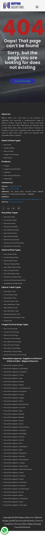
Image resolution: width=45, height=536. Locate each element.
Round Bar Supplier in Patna (13, 401)
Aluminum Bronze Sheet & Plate (15, 280)
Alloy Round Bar (9, 217)
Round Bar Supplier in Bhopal (14, 417)
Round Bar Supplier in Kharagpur (15, 433)
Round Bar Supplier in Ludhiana (15, 430)
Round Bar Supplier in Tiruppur (14, 463)
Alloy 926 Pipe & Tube (11, 311)
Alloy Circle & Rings (10, 329)
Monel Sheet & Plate (10, 261)
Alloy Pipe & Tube (10, 291)
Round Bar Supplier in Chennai (14, 485)
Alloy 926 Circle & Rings (12, 348)
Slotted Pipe (8, 179)
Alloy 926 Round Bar (11, 236)
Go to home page (22, 81)
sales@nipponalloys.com (11, 199)
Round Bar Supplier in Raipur (14, 479)
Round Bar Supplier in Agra (13, 411)
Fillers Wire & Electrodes (12, 175)
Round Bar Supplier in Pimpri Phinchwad (18, 469)
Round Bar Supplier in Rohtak (14, 414)
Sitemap (37, 524)
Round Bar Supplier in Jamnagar (15, 505)
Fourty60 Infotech (22, 527)
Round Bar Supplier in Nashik (14, 440)
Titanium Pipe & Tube (11, 301)
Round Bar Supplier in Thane (14, 375)
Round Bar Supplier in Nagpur (14, 398)
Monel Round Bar (10, 223)
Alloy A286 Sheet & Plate (12, 267)
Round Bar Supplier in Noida (14, 420)
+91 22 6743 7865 (12, 189)
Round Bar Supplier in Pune (13, 443)
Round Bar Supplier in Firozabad (15, 482)
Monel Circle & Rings (11, 335)
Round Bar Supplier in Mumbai (14, 456)
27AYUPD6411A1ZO (16, 202)
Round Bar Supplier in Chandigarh (16, 369)
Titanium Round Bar (11, 227)
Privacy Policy (21, 524)
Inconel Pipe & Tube (10, 295)
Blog (31, 524)
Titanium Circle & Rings (12, 338)
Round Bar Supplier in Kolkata (14, 437)
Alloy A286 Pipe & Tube (11, 304)
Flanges (6, 166)
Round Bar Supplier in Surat (13, 502)
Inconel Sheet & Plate (11, 257)
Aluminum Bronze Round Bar (14, 243)
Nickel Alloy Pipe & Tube (12, 314)
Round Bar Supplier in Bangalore (15, 453)
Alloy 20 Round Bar (10, 233)
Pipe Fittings (8, 158)
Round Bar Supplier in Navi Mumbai (16, 404)
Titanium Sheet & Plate (12, 264)
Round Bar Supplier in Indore (14, 395)
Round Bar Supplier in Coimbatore (16, 498)
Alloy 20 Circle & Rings (12, 345)
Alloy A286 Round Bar (11, 230)
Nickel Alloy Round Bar (11, 240)
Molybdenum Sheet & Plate (13, 283)
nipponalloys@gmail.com (32, 199)
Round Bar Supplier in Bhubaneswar (16, 427)
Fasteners (7, 172)
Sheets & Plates (9, 148)
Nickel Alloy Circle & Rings (13, 351)
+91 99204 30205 (15, 186)
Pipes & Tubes (8, 151)
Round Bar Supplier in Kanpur (14, 382)
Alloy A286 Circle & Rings (12, 342)
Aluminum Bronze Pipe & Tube (14, 317)
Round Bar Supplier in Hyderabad (15, 446)
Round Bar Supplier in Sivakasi (14, 476)
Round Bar (7, 145)
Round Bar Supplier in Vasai (13, 424)
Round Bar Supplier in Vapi (13, 378)
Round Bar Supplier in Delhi (13, 450)
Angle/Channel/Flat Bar (12, 169)
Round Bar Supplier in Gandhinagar (16, 489)
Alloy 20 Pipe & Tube (11, 308)
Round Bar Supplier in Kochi (13, 365)
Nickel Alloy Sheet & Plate (12, 277)
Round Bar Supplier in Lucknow (14, 407)
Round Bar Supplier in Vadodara (15, 372)
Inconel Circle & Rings (11, 332)
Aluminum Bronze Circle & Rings (15, 355)
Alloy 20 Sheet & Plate (11, 270)
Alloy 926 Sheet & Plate (12, 274)
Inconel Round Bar (10, 220)
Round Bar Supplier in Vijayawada (16, 466)
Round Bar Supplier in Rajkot (14, 385)
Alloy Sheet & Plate (10, 254)
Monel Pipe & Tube (10, 298)
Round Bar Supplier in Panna (14, 492)
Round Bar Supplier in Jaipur (14, 472)
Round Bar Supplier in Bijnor (13, 495)
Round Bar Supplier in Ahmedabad (16, 459)
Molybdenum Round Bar (12, 246)
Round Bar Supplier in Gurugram (15, 391)
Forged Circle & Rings (11, 154)
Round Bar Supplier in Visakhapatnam (17, 388)
